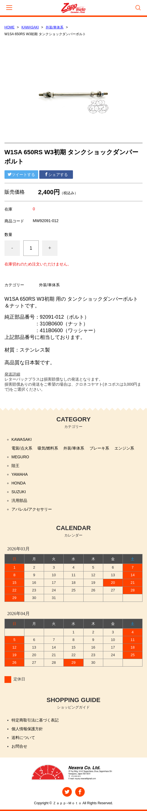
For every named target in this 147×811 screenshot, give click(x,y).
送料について (23, 737)
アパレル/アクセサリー (32, 509)
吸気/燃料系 (48, 448)
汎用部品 (19, 500)
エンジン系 (124, 448)
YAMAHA (20, 474)
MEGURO (20, 457)
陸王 (15, 465)
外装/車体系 (54, 27)
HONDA (19, 483)
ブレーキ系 (99, 448)
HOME (9, 27)
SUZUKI (19, 492)
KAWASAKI (30, 27)
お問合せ (19, 746)
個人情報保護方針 (27, 729)
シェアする (56, 174)
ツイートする (21, 174)
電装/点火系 (22, 448)
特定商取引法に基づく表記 (35, 720)
